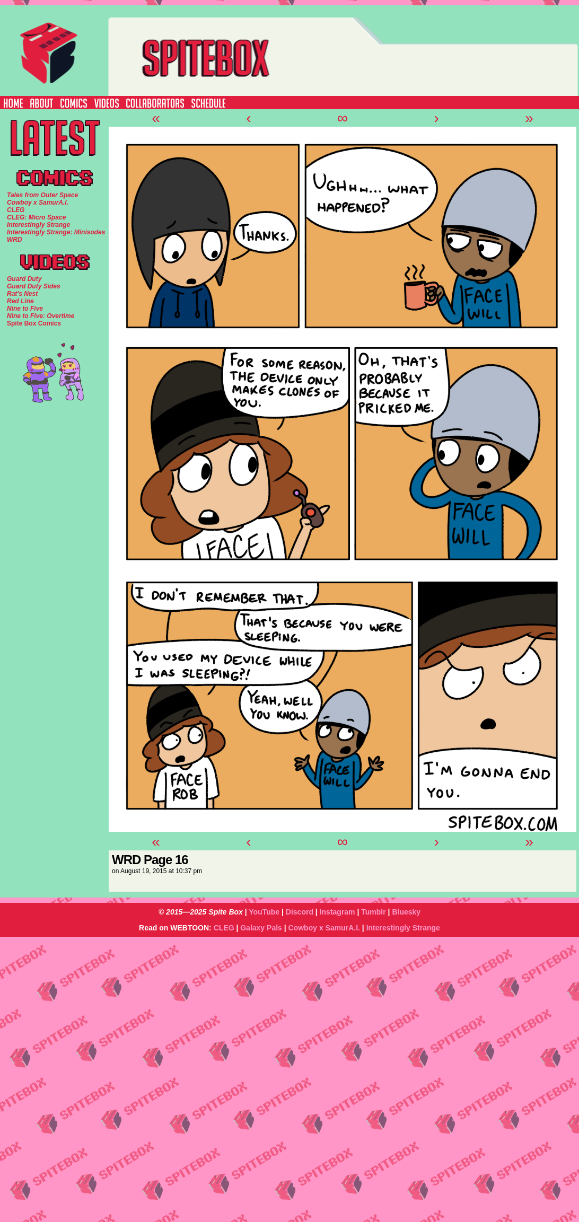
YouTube (264, 912)
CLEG (224, 928)
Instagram (337, 912)
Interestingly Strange (403, 928)
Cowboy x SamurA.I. (324, 928)
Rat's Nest (22, 293)
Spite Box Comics (34, 323)
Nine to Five (25, 308)
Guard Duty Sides (33, 286)
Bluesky (406, 912)
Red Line (20, 301)
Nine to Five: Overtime (40, 316)
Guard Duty (24, 279)
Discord (299, 912)
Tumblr (373, 912)
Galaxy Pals (261, 928)
